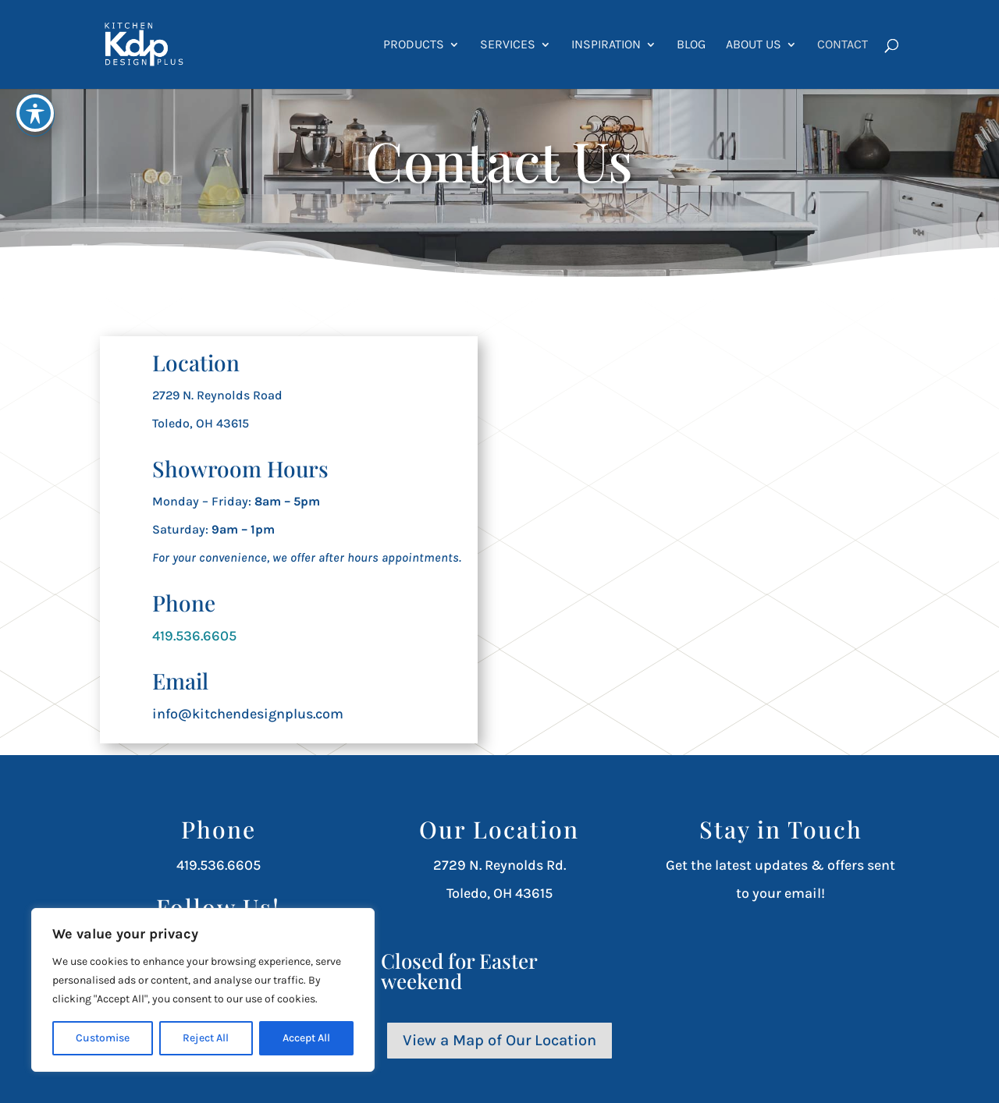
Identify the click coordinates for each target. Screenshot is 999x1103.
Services (507, 45)
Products (413, 45)
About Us (753, 45)
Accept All (306, 1037)
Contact (842, 45)
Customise (103, 1037)
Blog (691, 45)
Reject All (206, 1037)
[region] (203, 990)
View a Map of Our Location (499, 1040)
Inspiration (606, 45)
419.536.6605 (194, 635)
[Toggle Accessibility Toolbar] (35, 113)
